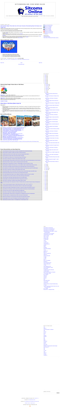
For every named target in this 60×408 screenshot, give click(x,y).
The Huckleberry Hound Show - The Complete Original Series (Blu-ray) (13, 128)
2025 (45, 76)
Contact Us (36, 398)
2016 (45, 175)
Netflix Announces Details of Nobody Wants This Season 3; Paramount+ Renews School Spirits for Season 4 (19, 187)
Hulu (44, 337)
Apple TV (45, 328)
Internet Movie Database (47, 248)
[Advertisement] (30, 21)
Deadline (21, 33)
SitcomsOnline (20, 37)
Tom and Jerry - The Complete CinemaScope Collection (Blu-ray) (12, 139)
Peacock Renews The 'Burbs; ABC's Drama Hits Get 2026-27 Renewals (13, 155)
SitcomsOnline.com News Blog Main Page (32, 401)
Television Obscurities (47, 255)
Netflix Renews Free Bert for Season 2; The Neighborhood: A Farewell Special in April (15, 199)
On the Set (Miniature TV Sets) (48, 267)
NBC (44, 338)
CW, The (45, 331)
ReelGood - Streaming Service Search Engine (50, 345)
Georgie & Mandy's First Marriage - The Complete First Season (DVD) (13, 129)
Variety (45, 246)
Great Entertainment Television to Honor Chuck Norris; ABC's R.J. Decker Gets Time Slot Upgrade (17, 185)
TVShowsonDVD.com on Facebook (49, 233)
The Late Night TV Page (47, 273)
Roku (20, 59)
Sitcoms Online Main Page (48, 25)
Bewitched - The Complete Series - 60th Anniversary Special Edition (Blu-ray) (14, 127)
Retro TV (45, 259)
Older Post (40, 62)
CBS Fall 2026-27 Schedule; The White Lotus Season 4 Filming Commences (14, 152)
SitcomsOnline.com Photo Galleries (49, 230)
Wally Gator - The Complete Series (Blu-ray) (9, 136)
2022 (45, 80)
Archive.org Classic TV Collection (48, 329)
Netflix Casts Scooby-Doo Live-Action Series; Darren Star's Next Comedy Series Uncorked (16, 196)
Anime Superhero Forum (47, 266)
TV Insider (45, 241)
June (46, 92)
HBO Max (45, 336)
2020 (45, 83)
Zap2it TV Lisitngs (46, 235)
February (46, 168)
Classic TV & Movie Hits (47, 253)
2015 (45, 176)
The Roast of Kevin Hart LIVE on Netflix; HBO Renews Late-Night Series (13, 190)
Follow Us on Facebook (48, 26)
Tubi (44, 349)
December (47, 84)
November (47, 85)
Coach (4, 59)
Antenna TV (45, 275)
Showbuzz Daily (46, 238)
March (46, 166)
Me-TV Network (46, 274)
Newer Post (2, 62)
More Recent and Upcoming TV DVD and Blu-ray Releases (9, 141)
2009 (45, 184)
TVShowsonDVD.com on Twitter (48, 234)
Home (21, 62)
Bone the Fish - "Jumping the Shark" (49, 289)
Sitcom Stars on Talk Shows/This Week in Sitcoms (51, 37)
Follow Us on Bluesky (48, 28)
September (47, 88)
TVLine (45, 240)
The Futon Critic (46, 242)
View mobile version (21, 64)
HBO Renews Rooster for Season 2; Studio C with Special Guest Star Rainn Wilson (15, 161)
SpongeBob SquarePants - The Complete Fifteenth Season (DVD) (12, 133)
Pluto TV (45, 343)
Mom (18, 59)
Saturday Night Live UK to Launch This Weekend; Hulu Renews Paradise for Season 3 (15, 198)
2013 (45, 179)
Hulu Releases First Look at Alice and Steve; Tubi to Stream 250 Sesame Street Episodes (16, 175)
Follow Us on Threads (48, 29)
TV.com (45, 249)
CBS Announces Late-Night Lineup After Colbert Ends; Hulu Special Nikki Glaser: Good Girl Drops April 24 (18, 166)
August (46, 89)
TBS (44, 348)
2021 (45, 81)
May (46, 164)
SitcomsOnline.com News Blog (30, 4)
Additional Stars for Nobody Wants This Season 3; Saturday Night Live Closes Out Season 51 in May (18, 163)
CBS (44, 330)
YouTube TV (45, 355)
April (46, 165)
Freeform (45, 335)
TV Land (45, 350)
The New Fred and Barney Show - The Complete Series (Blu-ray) (12, 138)
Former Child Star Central (47, 262)
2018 (45, 172)
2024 (45, 77)
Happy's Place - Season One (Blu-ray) (8, 132)
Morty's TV (45, 252)
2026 (45, 75)
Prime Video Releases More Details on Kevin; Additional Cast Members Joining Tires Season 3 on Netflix (18, 174)
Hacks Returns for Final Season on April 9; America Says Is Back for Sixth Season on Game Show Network (19, 188)
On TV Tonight (46, 288)
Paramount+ (45, 341)
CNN (40, 36)
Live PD (9, 59)
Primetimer (45, 247)
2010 (45, 183)
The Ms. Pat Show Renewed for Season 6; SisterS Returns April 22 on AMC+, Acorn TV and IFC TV (17, 184)
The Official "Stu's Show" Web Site (49, 269)
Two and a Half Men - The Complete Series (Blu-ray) (10, 134)
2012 (45, 180)
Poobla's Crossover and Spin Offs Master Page (51, 283)
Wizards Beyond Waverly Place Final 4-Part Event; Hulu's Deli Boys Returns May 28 (15, 172)
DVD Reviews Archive (35, 141)
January (46, 169)
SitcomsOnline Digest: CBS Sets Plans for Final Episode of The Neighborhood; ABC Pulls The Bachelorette (19, 193)
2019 (45, 171)
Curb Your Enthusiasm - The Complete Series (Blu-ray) (11, 130)
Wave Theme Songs (47, 280)
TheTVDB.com (46, 282)
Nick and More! (46, 268)
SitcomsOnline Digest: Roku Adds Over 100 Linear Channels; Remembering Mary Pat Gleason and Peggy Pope (21, 26)
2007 (45, 187)
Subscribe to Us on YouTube (49, 31)
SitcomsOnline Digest (25, 59)
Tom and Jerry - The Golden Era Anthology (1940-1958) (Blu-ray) (12, 135)
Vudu (44, 351)
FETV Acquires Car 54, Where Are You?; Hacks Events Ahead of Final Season (14, 157)
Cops (6, 59)
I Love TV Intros (46, 281)
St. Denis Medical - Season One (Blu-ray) (9, 131)
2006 (45, 188)
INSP (44, 279)
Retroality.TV (45, 261)
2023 (45, 79)
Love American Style (14, 59)
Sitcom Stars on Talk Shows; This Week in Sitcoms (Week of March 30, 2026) (14, 180)
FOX (44, 334)
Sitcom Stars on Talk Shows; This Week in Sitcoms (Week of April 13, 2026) (14, 158)
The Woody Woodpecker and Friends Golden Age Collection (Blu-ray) (13, 137)
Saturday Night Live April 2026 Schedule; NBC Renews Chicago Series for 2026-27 (15, 178)
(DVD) (20, 130)
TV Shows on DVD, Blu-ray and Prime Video (25, 141)
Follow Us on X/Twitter (48, 27)
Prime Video (45, 344)
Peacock (45, 342)
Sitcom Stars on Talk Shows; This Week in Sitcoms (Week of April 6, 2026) (14, 169)
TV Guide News (46, 239)
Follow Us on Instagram (48, 30)
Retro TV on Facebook (47, 260)
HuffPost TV (45, 254)
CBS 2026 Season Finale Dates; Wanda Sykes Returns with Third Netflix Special (15, 177)
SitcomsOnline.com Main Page (48, 227)
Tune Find (45, 276)
